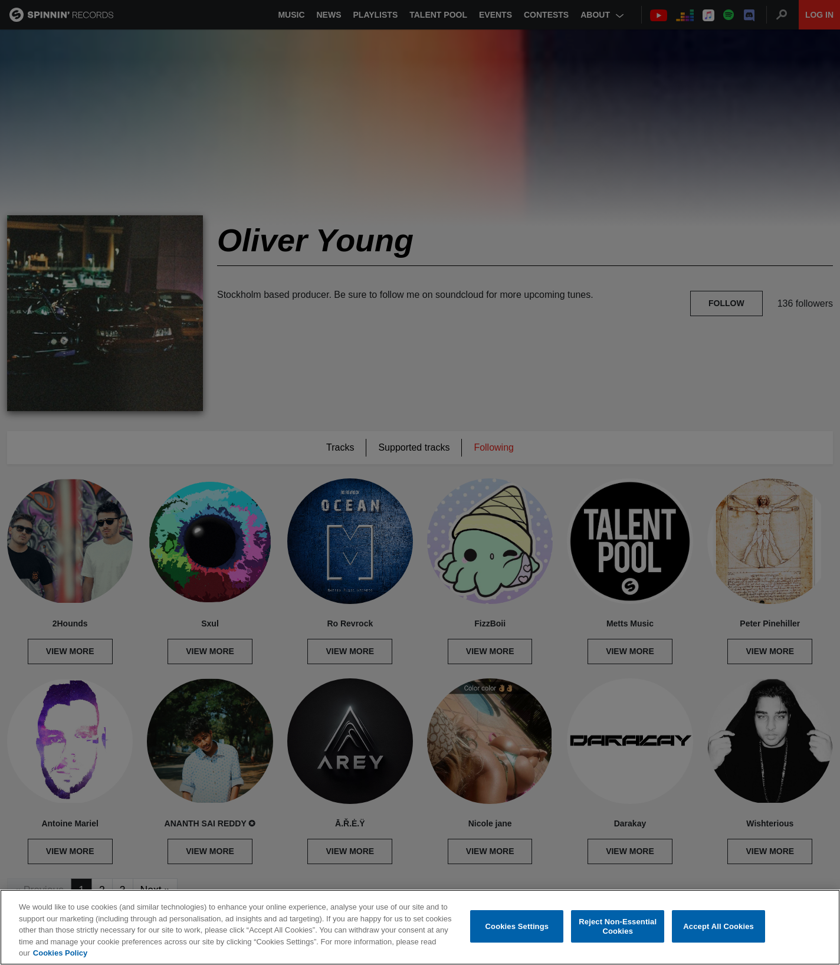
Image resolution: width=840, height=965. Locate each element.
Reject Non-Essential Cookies (618, 926)
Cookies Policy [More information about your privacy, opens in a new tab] (60, 952)
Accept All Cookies (718, 926)
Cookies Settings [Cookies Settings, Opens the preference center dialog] (517, 926)
